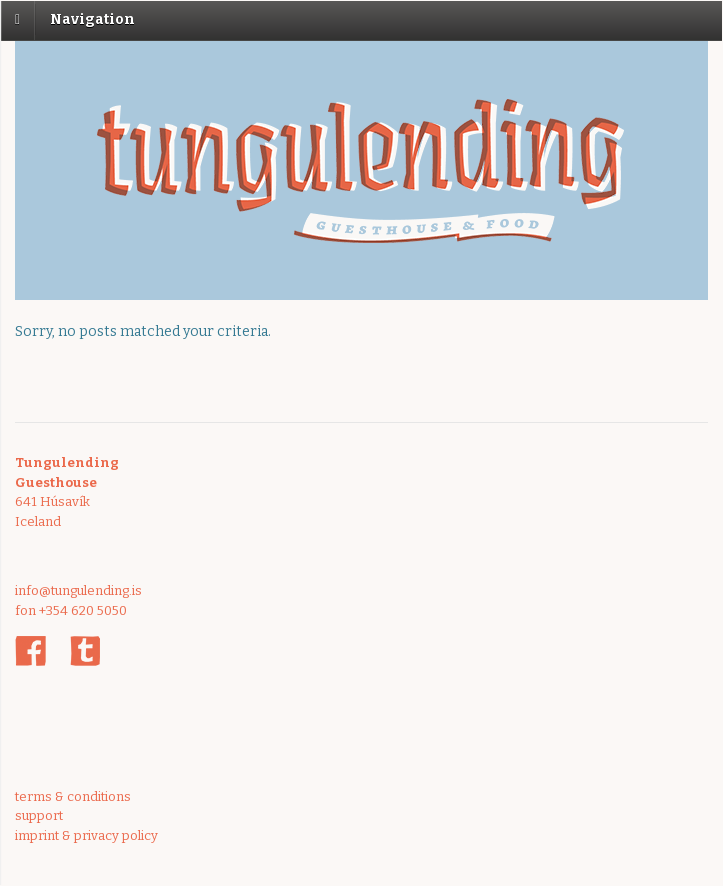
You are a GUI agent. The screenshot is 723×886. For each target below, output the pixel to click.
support (39, 815)
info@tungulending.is (78, 590)
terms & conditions (73, 796)
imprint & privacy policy (86, 835)
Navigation (92, 19)
